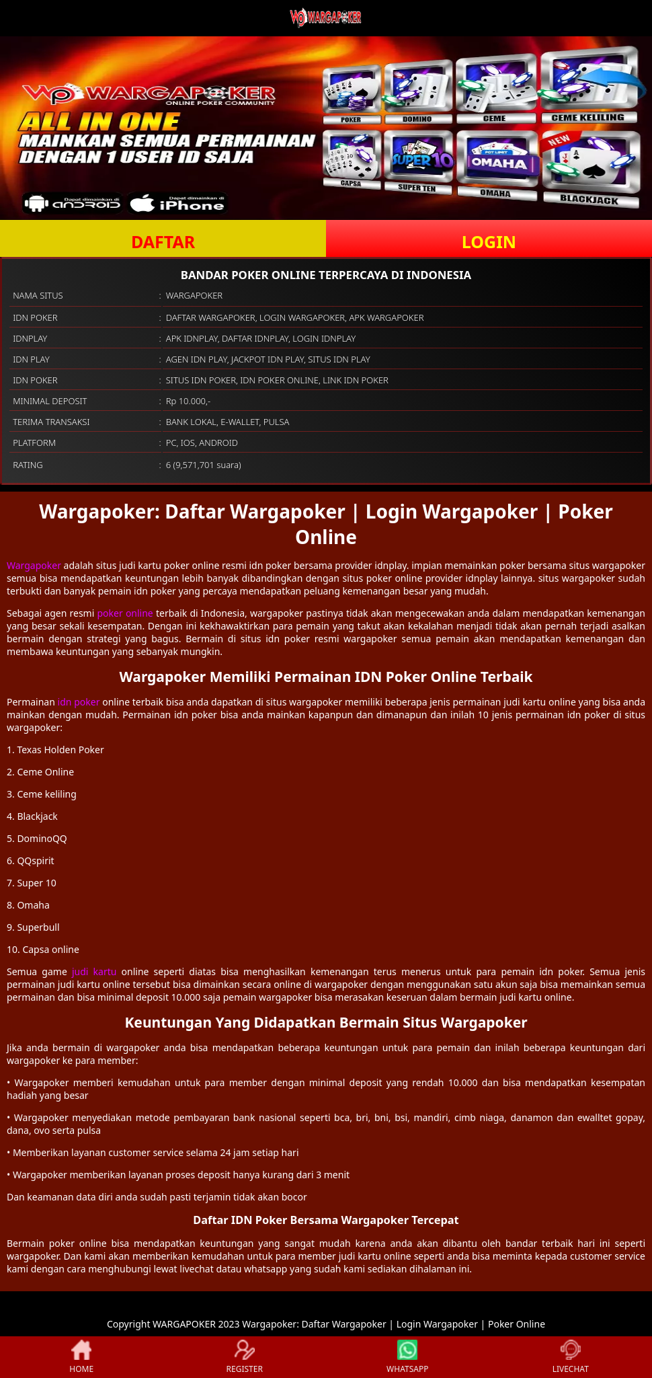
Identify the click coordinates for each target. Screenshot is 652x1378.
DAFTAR (163, 241)
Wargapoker (34, 565)
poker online (125, 613)
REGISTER (245, 1357)
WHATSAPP (407, 1357)
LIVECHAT (571, 1357)
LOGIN (489, 241)
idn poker (79, 701)
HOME (81, 1357)
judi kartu (94, 971)
